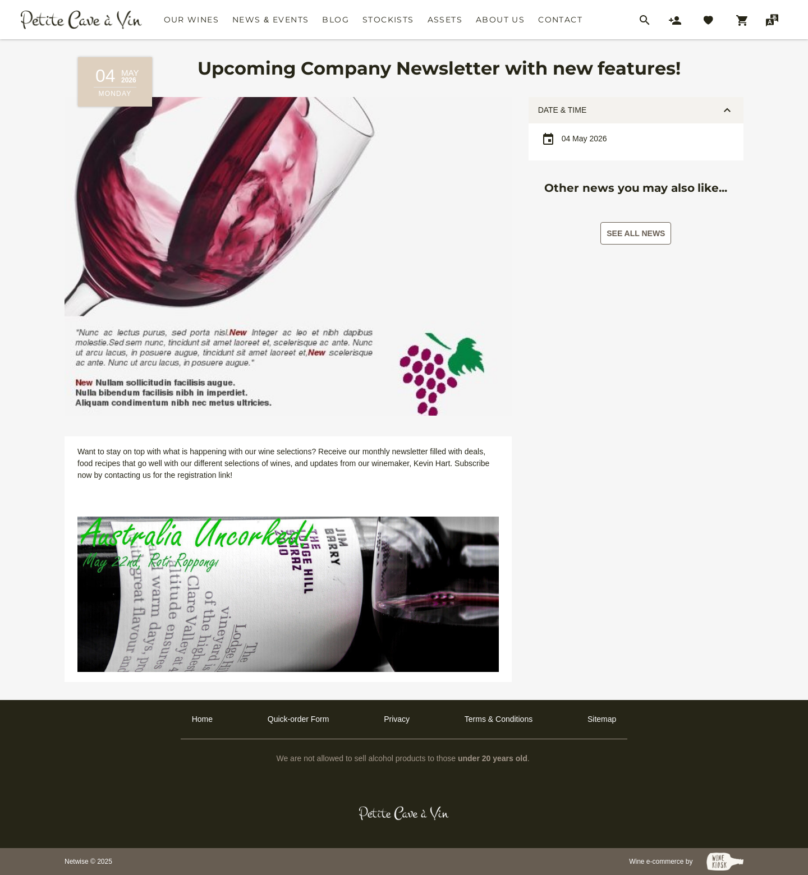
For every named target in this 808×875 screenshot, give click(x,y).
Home (202, 719)
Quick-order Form (298, 719)
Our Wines (191, 20)
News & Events (270, 20)
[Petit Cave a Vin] (404, 813)
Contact (560, 20)
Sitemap (601, 719)
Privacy (397, 719)
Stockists (388, 20)
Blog (335, 20)
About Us (500, 20)
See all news (636, 233)
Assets (445, 20)
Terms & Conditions (498, 719)
